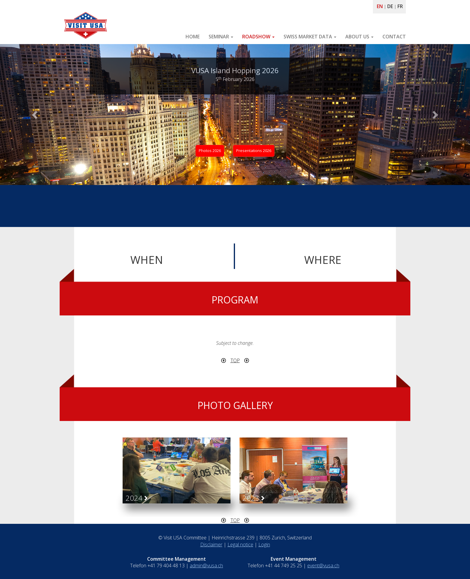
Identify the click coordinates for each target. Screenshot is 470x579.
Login (264, 544)
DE (390, 6)
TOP (235, 360)
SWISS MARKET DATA (310, 36)
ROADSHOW (258, 36)
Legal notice (240, 544)
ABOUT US (359, 36)
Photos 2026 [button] (210, 150)
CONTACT (394, 36)
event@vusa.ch (323, 565)
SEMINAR (221, 36)
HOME (193, 36)
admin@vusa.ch (206, 565)
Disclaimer (211, 544)
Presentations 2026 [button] (253, 150)
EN (380, 6)
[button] (35, 114)
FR (400, 6)
